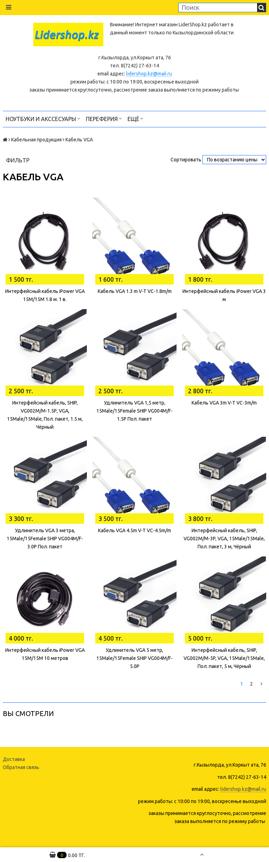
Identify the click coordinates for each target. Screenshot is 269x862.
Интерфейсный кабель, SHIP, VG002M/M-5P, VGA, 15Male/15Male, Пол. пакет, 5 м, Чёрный (224, 658)
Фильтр (17, 160)
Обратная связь (21, 767)
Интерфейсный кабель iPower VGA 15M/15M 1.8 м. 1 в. (45, 295)
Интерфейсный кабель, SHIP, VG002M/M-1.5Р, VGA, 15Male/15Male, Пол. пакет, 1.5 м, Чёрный (45, 415)
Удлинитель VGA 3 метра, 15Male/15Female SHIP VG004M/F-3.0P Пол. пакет (45, 538)
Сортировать (186, 159)
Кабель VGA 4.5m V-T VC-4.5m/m (134, 530)
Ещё (135, 118)
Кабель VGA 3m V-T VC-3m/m (224, 403)
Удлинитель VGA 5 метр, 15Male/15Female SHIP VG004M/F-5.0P (134, 658)
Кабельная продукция (36, 139)
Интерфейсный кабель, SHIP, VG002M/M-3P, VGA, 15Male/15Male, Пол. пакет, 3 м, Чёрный (224, 538)
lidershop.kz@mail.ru (149, 73)
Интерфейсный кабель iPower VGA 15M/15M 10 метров (45, 654)
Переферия (104, 118)
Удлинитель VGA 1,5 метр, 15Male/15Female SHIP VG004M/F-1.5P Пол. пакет (134, 411)
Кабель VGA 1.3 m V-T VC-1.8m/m (135, 291)
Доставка (14, 759)
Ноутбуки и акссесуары (43, 118)
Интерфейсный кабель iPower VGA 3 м (224, 295)
